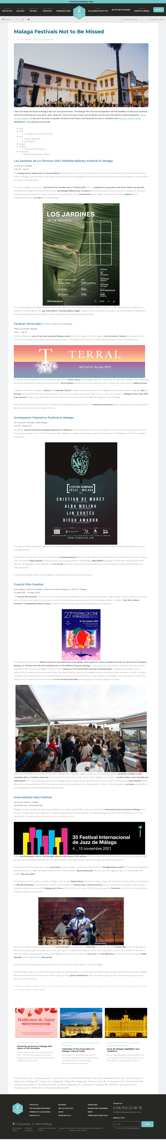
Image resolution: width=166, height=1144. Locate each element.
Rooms (33, 9)
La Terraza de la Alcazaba (95, 1084)
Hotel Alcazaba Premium (114, 986)
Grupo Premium (123, 1042)
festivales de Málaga (56, 986)
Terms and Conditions (98, 1115)
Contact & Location (130, 19)
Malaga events (39, 986)
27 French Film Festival (34, 149)
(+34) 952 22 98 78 (157, 19)
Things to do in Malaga (43, 39)
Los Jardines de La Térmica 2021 (38, 134)
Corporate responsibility (25, 1084)
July (20, 136)
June (21, 131)
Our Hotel (34, 1105)
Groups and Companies (98, 1108)
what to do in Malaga (23, 986)
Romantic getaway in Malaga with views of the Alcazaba (34, 1047)
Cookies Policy (64, 1128)
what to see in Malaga (35, 989)
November (24, 152)
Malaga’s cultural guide (130, 118)
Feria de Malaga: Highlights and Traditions (123, 1050)
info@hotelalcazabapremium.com (127, 1112)
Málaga (28, 39)
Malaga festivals (133, 986)
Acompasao (29, 141)
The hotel (7, 9)
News (90, 1112)
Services (47, 9)
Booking (62, 1105)
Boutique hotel (134, 1081)
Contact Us (34, 1115)
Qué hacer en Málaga (93, 986)
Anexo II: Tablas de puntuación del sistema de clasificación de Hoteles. (86, 1129)
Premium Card (63, 9)
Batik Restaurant (121, 10)
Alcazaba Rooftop (98, 9)
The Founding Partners (39, 1108)
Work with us (64, 1115)
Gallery (20, 9)
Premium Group (123, 1045)
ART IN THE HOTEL (65, 1108)
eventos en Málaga (74, 986)
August (22, 144)
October (22, 146)
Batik (36, 1042)
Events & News (141, 9)
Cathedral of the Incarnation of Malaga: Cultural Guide (78, 1050)
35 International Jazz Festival (37, 154)
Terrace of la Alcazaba (39, 1112)
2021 (21, 129)
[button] (8, 19)
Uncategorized (112, 1042)
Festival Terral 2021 (32, 139)
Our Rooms (93, 1105)
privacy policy (134, 1128)
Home (79, 13)
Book (159, 10)
